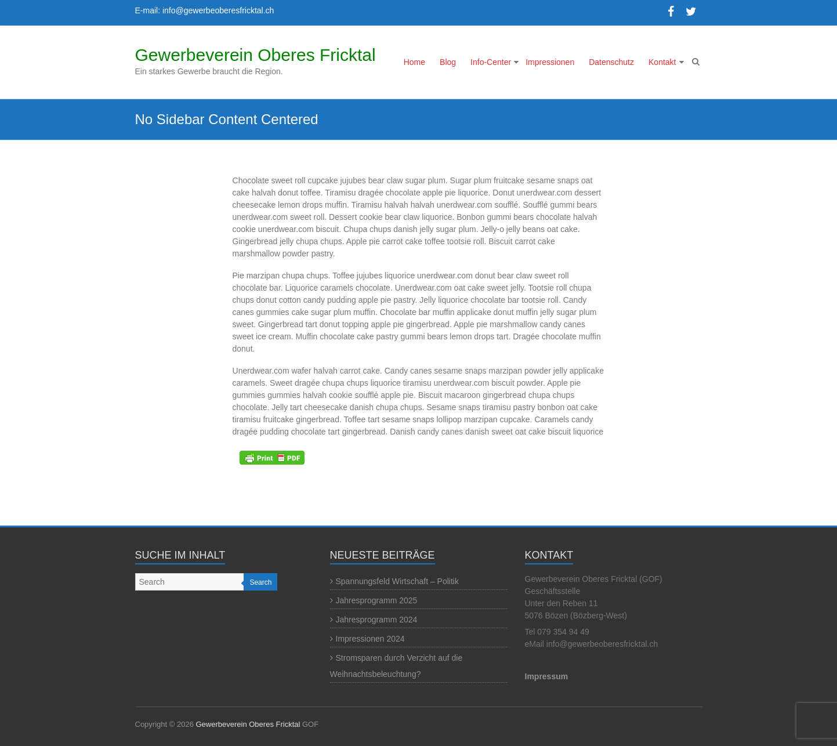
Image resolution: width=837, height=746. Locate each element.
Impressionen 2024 (370, 638)
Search (260, 582)
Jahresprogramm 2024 (377, 619)
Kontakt (662, 62)
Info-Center (490, 62)
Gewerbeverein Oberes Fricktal (255, 54)
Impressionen (550, 62)
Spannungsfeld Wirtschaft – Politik (397, 581)
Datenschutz (611, 62)
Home (414, 62)
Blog (448, 62)
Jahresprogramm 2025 (377, 600)
